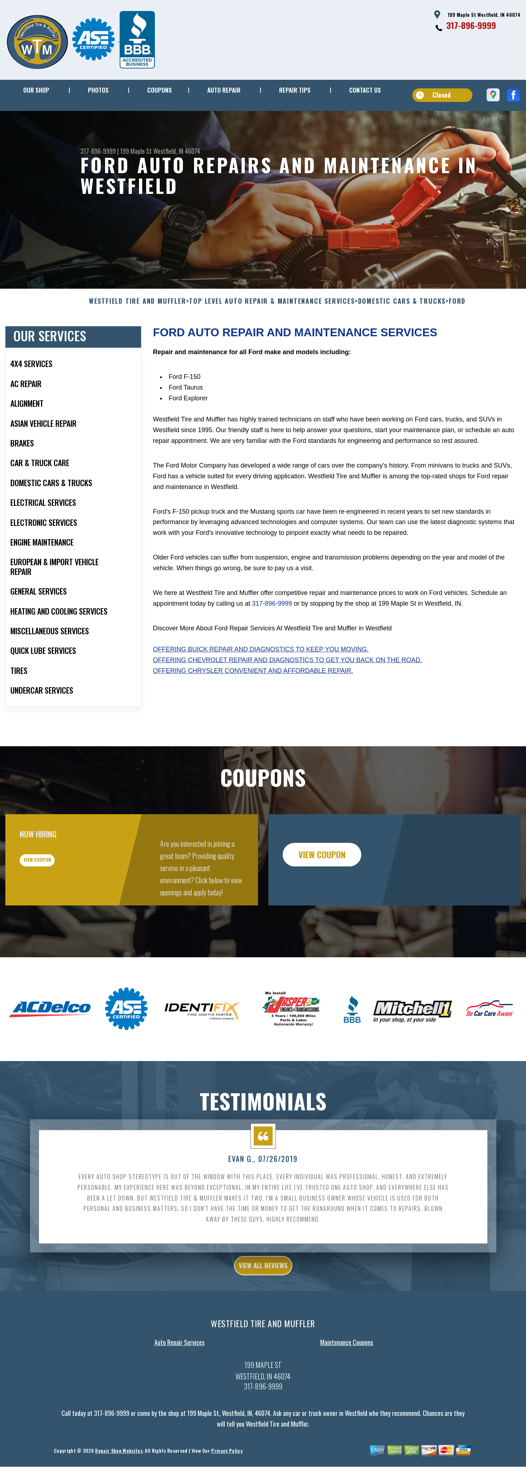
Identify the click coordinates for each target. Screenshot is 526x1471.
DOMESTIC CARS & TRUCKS (402, 336)
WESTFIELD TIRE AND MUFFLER (137, 336)
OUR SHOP (36, 89)
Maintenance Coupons (346, 1381)
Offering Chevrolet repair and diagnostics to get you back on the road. (287, 695)
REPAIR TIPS (295, 89)
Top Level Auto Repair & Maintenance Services (271, 336)
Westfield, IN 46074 (176, 151)
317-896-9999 (471, 25)
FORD (457, 336)
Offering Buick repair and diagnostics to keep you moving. (260, 684)
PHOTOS (98, 89)
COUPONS (159, 89)
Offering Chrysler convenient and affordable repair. (253, 705)
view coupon (59, 900)
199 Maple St (136, 151)
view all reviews (263, 1302)
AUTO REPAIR (223, 89)
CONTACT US (365, 89)
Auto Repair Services (179, 1381)
